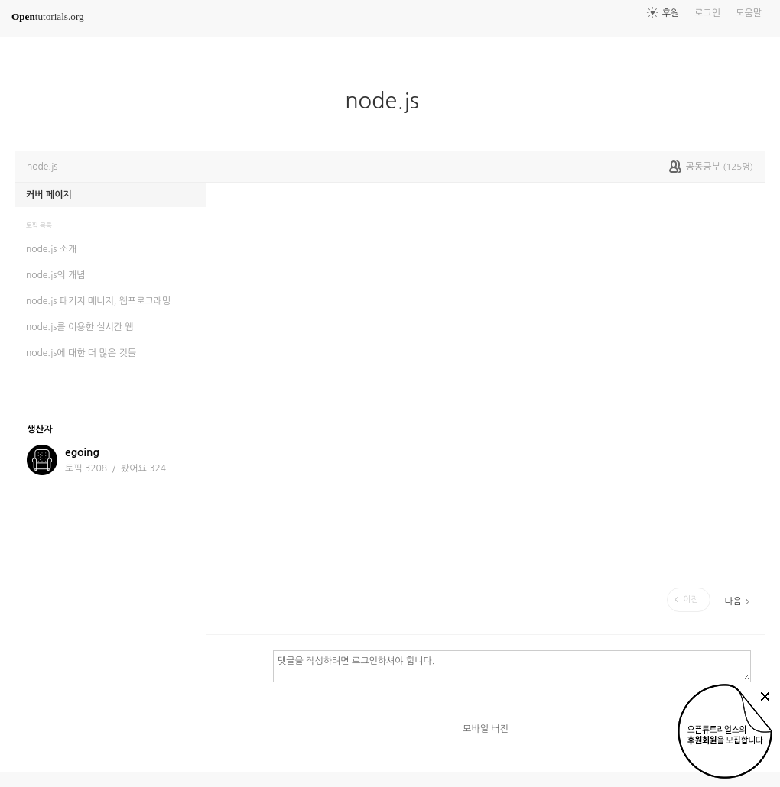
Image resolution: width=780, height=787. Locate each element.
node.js (388, 101)
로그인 (707, 13)
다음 (733, 601)
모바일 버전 (486, 729)
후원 (671, 13)
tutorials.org (47, 16)
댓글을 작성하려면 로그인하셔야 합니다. (512, 665)
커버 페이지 (49, 194)
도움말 (749, 13)
